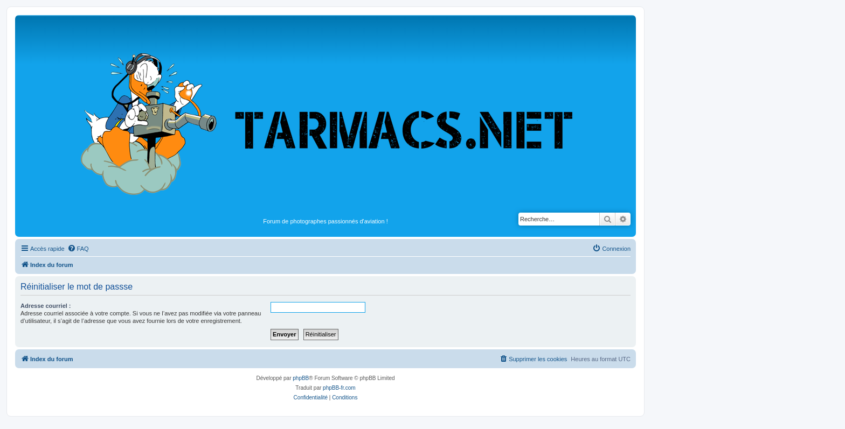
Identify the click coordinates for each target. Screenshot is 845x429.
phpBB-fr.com (339, 388)
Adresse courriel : (45, 306)
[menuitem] (78, 248)
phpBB (301, 378)
